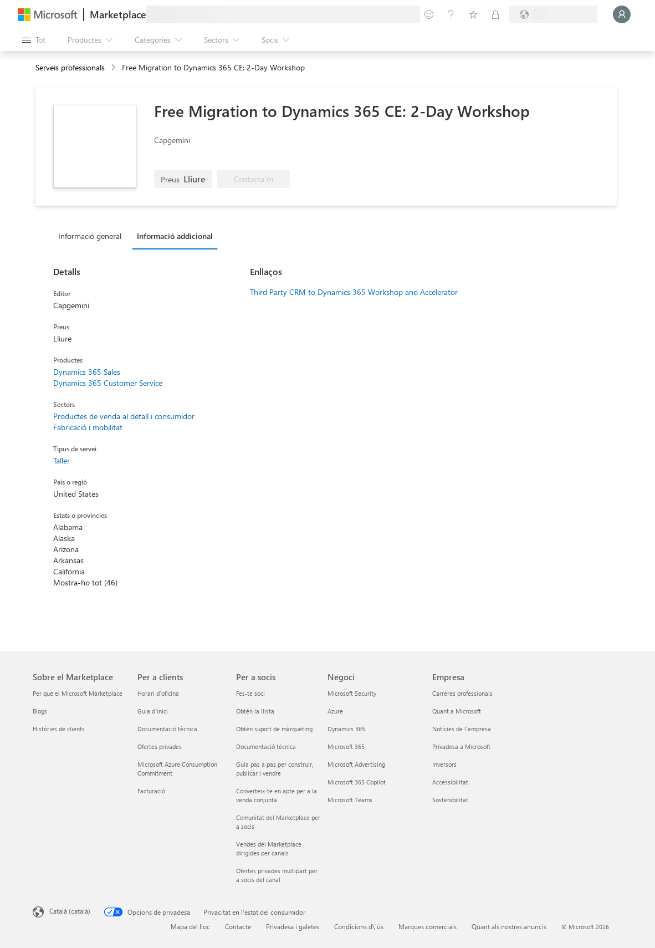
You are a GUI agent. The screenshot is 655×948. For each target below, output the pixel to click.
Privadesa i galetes (292, 926)
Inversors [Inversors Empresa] (444, 764)
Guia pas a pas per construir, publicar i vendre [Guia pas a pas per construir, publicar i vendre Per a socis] (274, 768)
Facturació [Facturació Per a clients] (151, 791)
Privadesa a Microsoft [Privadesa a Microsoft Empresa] (461, 746)
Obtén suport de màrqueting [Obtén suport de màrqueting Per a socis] (274, 729)
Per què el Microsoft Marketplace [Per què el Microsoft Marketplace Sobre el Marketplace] (77, 693)
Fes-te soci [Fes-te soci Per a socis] (250, 693)
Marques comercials (427, 926)
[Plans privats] (495, 14)
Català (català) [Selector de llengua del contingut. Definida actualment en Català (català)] (69, 910)
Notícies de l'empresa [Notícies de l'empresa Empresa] (461, 729)
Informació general (89, 236)
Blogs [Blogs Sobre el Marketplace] (40, 711)
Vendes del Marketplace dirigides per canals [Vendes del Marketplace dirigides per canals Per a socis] (268, 848)
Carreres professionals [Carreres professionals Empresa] (462, 693)
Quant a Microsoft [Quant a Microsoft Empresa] (456, 711)
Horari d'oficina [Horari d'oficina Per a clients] (158, 693)
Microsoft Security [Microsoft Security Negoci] (352, 693)
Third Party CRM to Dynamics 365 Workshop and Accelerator (354, 292)
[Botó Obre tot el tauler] (34, 40)
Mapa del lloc (190, 926)
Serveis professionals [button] (70, 67)
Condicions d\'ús (358, 926)
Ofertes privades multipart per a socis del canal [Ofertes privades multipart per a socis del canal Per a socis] (277, 875)
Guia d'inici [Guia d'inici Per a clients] (152, 711)
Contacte (238, 926)
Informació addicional (175, 236)
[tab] (92, 235)
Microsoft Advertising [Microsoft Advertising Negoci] (356, 764)
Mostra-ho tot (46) (85, 582)
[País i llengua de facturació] (553, 14)
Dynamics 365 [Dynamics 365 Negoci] (346, 729)
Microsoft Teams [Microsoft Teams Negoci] (350, 800)
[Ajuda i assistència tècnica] (451, 14)
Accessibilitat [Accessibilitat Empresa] (450, 782)
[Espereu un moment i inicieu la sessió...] (621, 14)
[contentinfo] (114, 68)
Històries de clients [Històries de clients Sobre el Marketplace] (59, 729)
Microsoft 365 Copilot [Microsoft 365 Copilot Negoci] (357, 782)
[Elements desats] (473, 14)
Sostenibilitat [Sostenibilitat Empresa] (450, 800)
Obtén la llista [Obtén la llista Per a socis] (255, 711)
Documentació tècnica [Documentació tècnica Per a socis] (266, 746)
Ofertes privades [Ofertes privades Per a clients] (159, 746)
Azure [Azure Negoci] (335, 711)
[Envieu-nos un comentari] (429, 14)
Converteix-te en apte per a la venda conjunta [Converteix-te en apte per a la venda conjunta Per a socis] (276, 795)
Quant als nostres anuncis (509, 926)
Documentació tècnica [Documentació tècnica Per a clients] (167, 729)
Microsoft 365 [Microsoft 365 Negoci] (346, 746)
